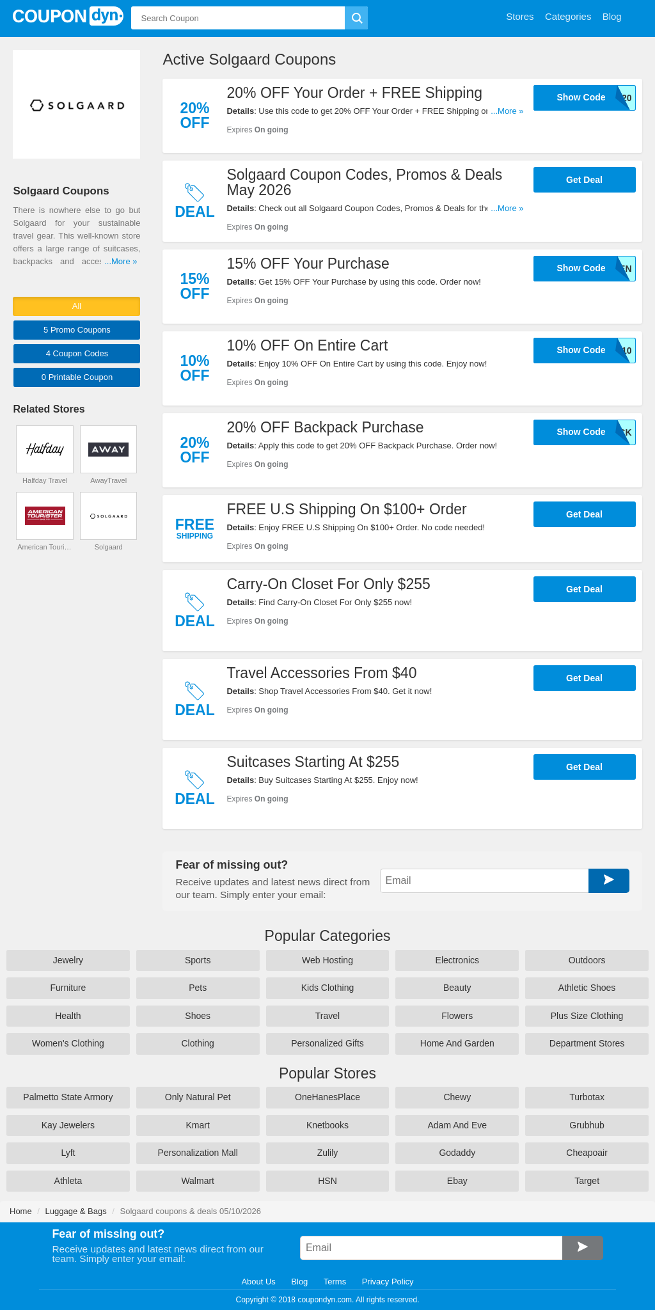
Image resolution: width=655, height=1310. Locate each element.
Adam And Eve (457, 1125)
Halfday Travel (44, 480)
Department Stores (587, 1043)
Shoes (197, 1016)
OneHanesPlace (327, 1097)
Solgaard (109, 547)
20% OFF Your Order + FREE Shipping (354, 92)
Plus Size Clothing (587, 1016)
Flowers (457, 1016)
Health (68, 1016)
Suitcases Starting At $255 (312, 761)
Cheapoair (587, 1153)
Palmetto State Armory (68, 1097)
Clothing (198, 1043)
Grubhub (586, 1125)
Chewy (457, 1097)
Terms (335, 1281)
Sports (197, 960)
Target (586, 1181)
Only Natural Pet (198, 1097)
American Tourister (44, 547)
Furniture (68, 987)
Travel (327, 1016)
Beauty (457, 987)
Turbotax (586, 1097)
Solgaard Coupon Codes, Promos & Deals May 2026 (364, 182)
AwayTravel (108, 480)
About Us (258, 1281)
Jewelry (68, 960)
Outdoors (587, 960)
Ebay (457, 1181)
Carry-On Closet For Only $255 (328, 584)
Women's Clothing (68, 1043)
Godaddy (457, 1153)
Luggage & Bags (76, 1211)
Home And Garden (457, 1043)
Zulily (327, 1153)
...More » (507, 111)
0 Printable (77, 377)
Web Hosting (327, 960)
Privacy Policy (388, 1281)
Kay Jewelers (68, 1125)
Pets (198, 987)
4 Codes (77, 353)
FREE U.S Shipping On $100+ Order (346, 509)
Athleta (68, 1181)
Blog (299, 1281)
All (76, 306)
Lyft (68, 1153)
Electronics (457, 960)
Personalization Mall (198, 1153)
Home (21, 1211)
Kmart (198, 1125)
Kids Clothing (327, 987)
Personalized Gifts (327, 1043)
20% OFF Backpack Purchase (324, 427)
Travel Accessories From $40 (321, 673)
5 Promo (77, 330)
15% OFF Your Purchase (307, 263)
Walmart (197, 1181)
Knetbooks (327, 1125)
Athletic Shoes (587, 987)
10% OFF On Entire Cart (307, 345)
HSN (327, 1181)
